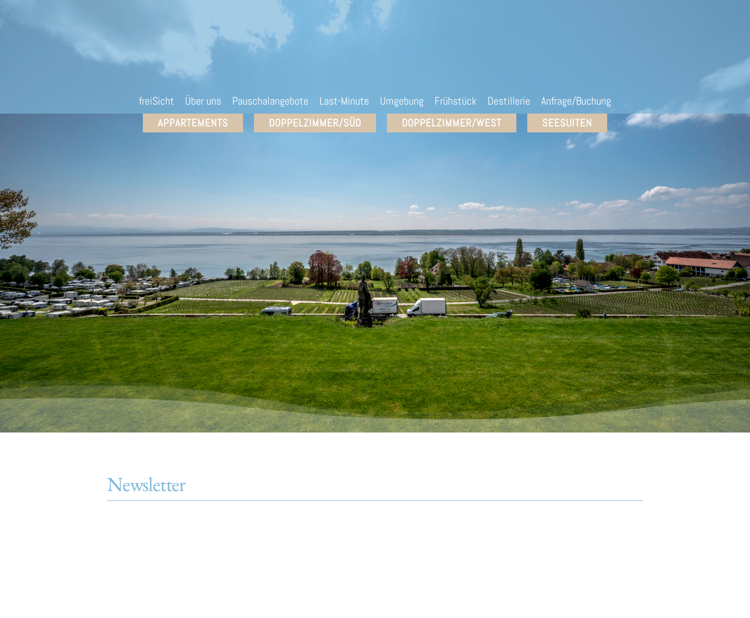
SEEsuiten (567, 122)
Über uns (203, 102)
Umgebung (402, 102)
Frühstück (456, 102)
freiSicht (156, 102)
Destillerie (509, 102)
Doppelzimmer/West (451, 122)
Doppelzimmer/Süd (315, 122)
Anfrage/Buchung (576, 102)
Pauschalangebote (270, 102)
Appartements (193, 122)
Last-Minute (344, 102)
